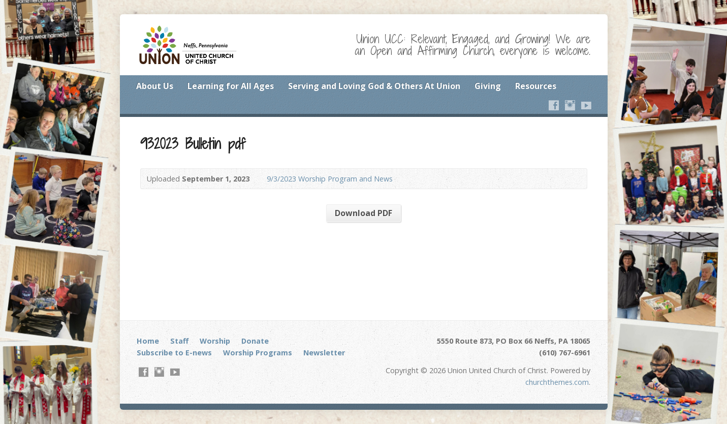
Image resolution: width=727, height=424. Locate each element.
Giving (488, 86)
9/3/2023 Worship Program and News (330, 179)
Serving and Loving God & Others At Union (374, 86)
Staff (179, 341)
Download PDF (363, 213)
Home (148, 341)
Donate (255, 341)
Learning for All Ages (230, 86)
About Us (154, 86)
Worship (215, 341)
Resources (535, 86)
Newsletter (324, 352)
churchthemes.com (557, 382)
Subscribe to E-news (174, 352)
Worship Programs (257, 352)
